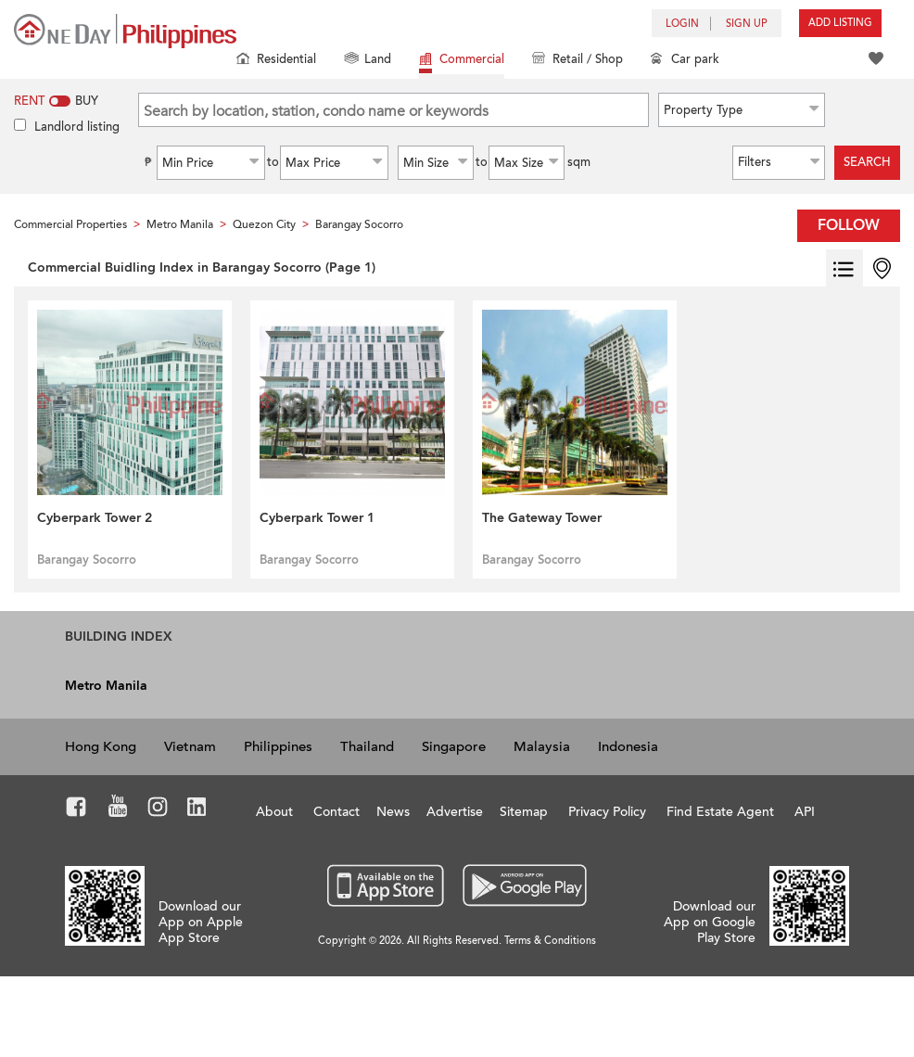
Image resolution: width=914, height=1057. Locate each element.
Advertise (454, 812)
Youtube (118, 809)
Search (867, 162)
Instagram (158, 809)
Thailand (367, 746)
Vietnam (190, 746)
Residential (276, 60)
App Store (386, 886)
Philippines (278, 746)
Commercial (461, 60)
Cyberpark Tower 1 (317, 518)
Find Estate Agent (720, 812)
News (393, 812)
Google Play (522, 886)
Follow (849, 225)
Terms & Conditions (550, 941)
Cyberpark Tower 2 (94, 518)
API (804, 812)
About (274, 812)
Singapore (454, 746)
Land (367, 60)
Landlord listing (77, 127)
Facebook (76, 809)
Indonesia (628, 746)
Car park (685, 60)
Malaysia (542, 746)
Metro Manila (106, 685)
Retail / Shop (577, 60)
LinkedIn (197, 809)
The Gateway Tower (542, 518)
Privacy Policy (607, 812)
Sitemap (524, 812)
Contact (336, 812)
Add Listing (840, 23)
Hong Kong (100, 746)
